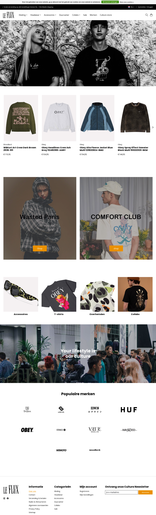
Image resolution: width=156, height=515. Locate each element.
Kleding (57, 474)
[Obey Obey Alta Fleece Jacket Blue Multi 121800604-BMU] (97, 118)
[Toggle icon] (146, 15)
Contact (32, 477)
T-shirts (58, 297)
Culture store (106, 15)
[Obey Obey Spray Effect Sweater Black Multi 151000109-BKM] (135, 118)
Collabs (135, 297)
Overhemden (97, 297)
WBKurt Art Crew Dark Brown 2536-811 (19, 149)
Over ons (32, 474)
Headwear (58, 477)
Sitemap (32, 495)
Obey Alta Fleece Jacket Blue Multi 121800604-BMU (96, 149)
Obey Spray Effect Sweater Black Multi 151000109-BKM (133, 149)
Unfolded (48, 510)
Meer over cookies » (127, 2)
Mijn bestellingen (86, 477)
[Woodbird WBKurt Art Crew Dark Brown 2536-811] (20, 118)
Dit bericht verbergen (110, 2)
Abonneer (145, 475)
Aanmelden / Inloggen (145, 7)
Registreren (84, 474)
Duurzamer (64, 15)
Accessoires (21, 297)
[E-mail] (121, 475)
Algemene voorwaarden (38, 488)
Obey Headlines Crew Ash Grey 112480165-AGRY (56, 149)
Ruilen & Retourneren (37, 484)
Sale (85, 15)
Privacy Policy (34, 492)
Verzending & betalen (37, 481)
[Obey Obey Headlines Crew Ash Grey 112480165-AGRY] (59, 118)
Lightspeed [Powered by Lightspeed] (34, 510)
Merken (93, 15)
